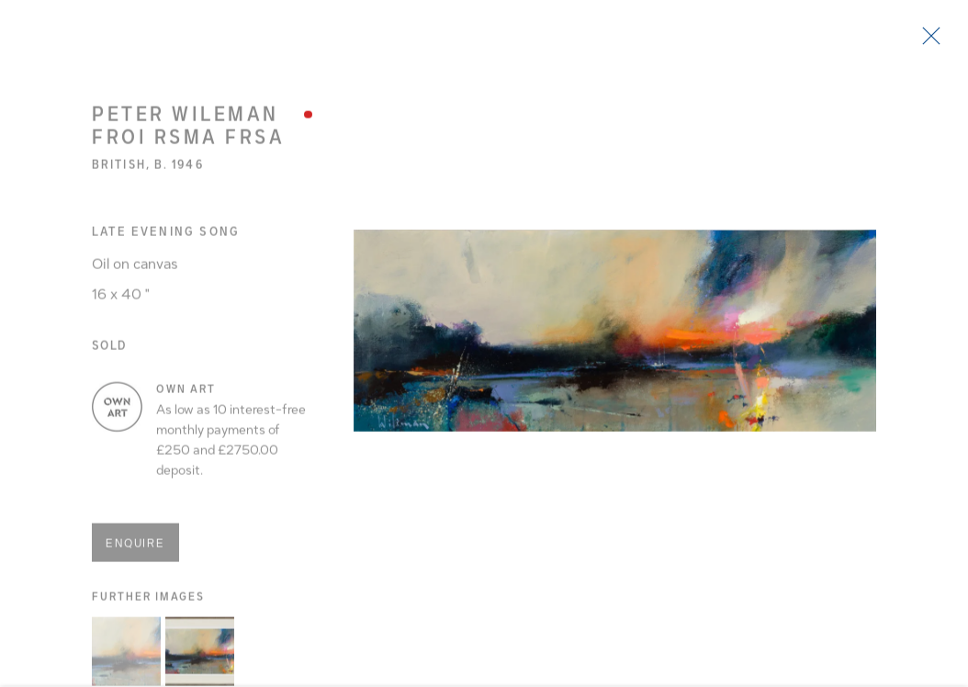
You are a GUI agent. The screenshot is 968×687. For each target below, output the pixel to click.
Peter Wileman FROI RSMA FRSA (188, 130)
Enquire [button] (135, 549)
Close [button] (930, 41)
